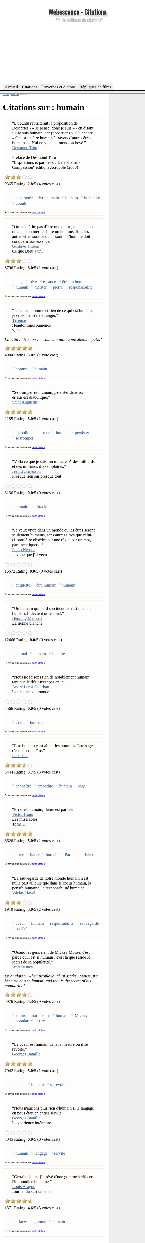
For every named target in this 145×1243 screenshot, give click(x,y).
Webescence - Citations (77, 12)
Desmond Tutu (24, 147)
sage (82, 786)
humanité (92, 197)
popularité (24, 1021)
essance (49, 281)
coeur (20, 923)
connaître (23, 786)
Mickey (81, 1015)
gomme (39, 1221)
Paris (69, 854)
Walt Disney (22, 967)
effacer (21, 1221)
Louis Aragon (23, 1186)
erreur (45, 432)
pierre (58, 287)
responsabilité (80, 287)
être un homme (74, 281)
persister (82, 432)
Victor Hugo (22, 814)
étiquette (22, 585)
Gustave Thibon (25, 246)
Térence (19, 320)
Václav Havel (23, 893)
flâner (35, 854)
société (21, 928)
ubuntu (21, 203)
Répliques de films (95, 87)
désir (19, 722)
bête (33, 281)
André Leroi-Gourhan (30, 687)
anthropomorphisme (32, 1015)
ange (19, 281)
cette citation (38, 212)
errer (19, 854)
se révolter (59, 1084)
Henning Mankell (27, 618)
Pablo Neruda (23, 549)
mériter (41, 287)
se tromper (24, 438)
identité (58, 653)
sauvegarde (89, 923)
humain (71, 197)
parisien (86, 854)
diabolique (24, 432)
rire (42, 1021)
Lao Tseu (20, 755)
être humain (49, 197)
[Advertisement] (77, 52)
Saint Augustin (24, 402)
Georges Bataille (26, 1054)
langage (41, 1153)
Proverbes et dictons (58, 87)
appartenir (24, 197)
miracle (41, 506)
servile (59, 1153)
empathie (45, 786)
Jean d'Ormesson (26, 471)
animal (21, 653)
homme (21, 369)
